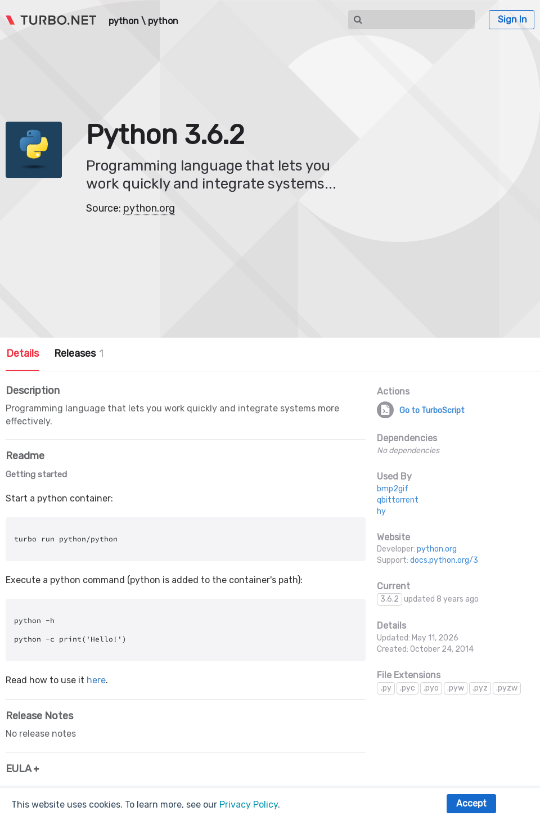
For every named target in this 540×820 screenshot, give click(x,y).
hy (381, 511)
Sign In (512, 19)
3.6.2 (389, 599)
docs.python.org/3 (444, 560)
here (96, 680)
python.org (149, 208)
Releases (79, 353)
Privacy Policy (248, 804)
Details (22, 353)
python (124, 21)
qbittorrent (397, 500)
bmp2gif (392, 489)
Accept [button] (471, 803)
